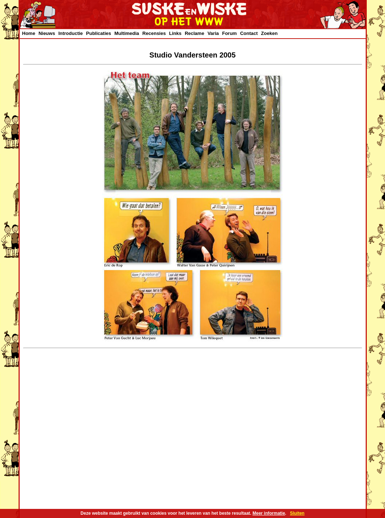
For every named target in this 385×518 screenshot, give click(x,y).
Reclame (194, 33)
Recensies (154, 33)
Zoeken (269, 33)
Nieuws (47, 33)
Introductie (70, 33)
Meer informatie (268, 513)
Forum (229, 33)
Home (28, 33)
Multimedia (126, 33)
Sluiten (297, 513)
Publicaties (98, 33)
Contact (249, 33)
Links (175, 33)
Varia (213, 33)
